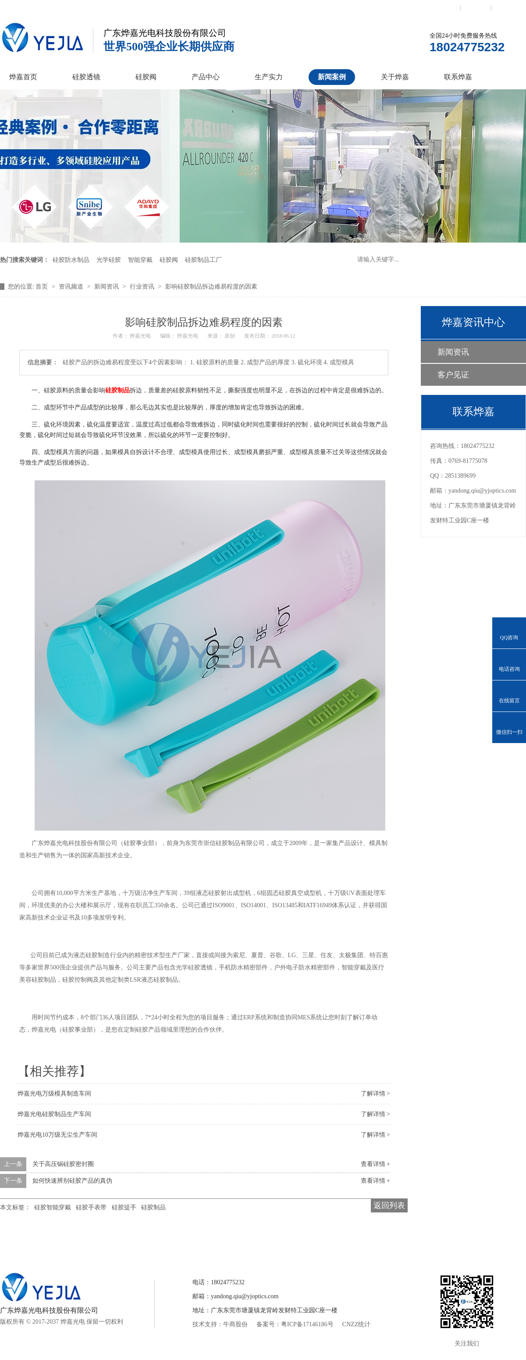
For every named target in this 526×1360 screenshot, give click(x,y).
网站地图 (506, 7)
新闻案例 (332, 77)
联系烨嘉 (458, 77)
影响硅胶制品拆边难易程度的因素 (211, 286)
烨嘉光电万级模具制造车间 (54, 1093)
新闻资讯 (107, 286)
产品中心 (206, 77)
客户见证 (453, 374)
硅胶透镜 (86, 77)
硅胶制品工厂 (203, 260)
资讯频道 (72, 286)
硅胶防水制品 (71, 260)
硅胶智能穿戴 (52, 1207)
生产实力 (269, 77)
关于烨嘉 (395, 77)
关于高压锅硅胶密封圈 (63, 1164)
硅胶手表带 (91, 1207)
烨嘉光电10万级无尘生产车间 (57, 1134)
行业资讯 (143, 286)
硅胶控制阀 (176, 1240)
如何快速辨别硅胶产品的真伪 (72, 1180)
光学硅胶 (108, 260)
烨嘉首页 (23, 77)
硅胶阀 (145, 77)
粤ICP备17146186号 (307, 1324)
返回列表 (389, 1205)
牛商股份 (235, 1324)
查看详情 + (375, 1164)
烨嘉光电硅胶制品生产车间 (54, 1114)
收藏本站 (476, 7)
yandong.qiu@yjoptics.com (482, 490)
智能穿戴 (140, 260)
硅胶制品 (117, 390)
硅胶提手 (124, 1207)
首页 (43, 286)
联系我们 (444, 7)
